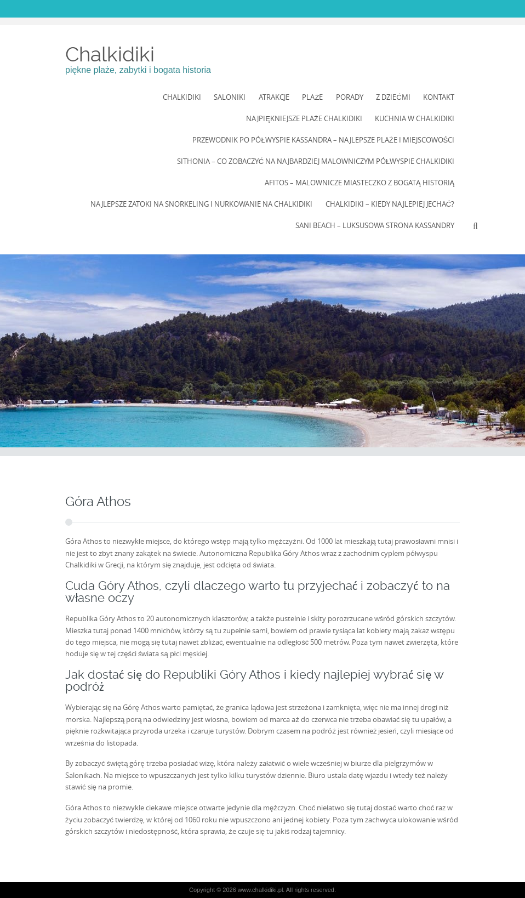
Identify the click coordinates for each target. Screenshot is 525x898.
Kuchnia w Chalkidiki (414, 118)
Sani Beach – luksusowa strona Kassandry (374, 225)
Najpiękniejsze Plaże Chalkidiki (304, 118)
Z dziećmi (393, 97)
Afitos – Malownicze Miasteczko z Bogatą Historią (359, 182)
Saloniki (230, 97)
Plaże (312, 97)
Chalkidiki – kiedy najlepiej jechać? (390, 204)
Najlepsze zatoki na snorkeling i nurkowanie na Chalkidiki (201, 204)
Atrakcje (274, 97)
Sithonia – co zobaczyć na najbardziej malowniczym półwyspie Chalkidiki (316, 161)
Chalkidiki (110, 54)
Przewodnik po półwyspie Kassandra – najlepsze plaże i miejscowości (323, 140)
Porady (349, 97)
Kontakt (438, 97)
